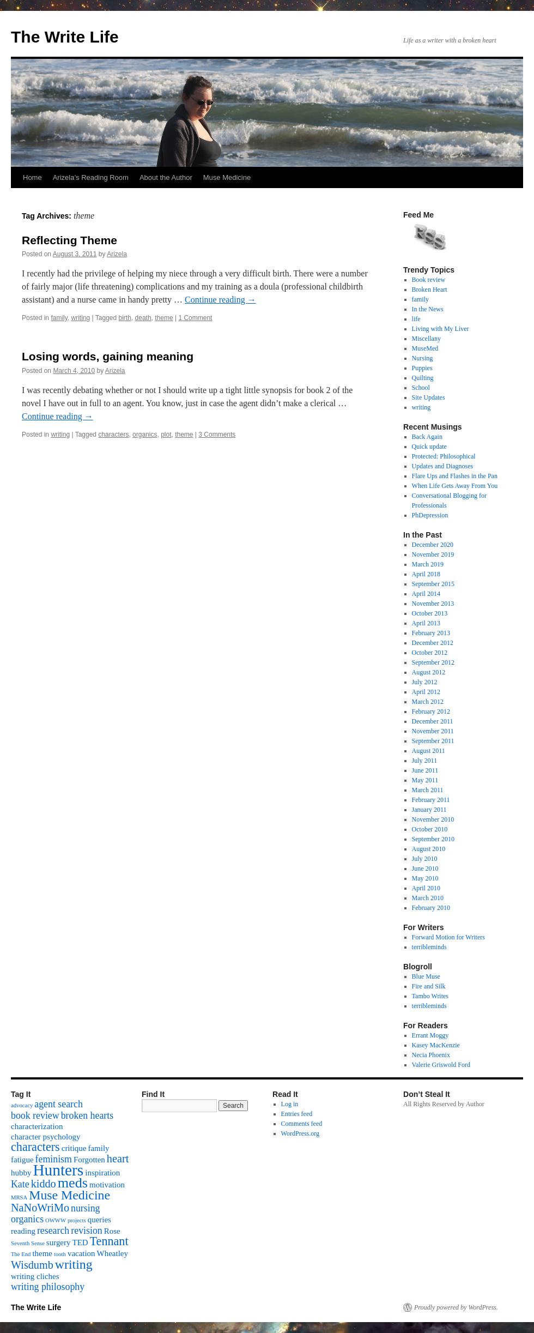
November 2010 (433, 819)
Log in (290, 1104)
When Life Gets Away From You (455, 486)
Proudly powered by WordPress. (456, 1307)
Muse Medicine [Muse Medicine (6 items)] (69, 1195)
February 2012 (431, 711)
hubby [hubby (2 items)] (21, 1172)
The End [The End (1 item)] (21, 1254)
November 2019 (433, 554)
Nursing (422, 358)
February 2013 (431, 633)
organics (144, 434)
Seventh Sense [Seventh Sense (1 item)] (28, 1243)
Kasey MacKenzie (436, 1045)
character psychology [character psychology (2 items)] (46, 1136)
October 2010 (430, 829)
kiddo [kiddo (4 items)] (43, 1184)
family (59, 318)
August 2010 (429, 849)
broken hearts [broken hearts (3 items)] (87, 1115)
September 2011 (433, 741)
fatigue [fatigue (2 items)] (22, 1159)
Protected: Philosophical (444, 456)
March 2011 (428, 790)
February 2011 (431, 800)
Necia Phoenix (431, 1055)
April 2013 (426, 623)
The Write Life (65, 37)
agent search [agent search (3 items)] (58, 1104)
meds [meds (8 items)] (73, 1183)
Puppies (422, 368)
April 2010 (426, 888)
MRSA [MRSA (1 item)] (19, 1198)
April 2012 (426, 692)
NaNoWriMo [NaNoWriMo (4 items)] (40, 1208)
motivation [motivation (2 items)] (107, 1184)
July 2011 (425, 760)
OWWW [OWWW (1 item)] (55, 1220)
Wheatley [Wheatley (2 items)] (112, 1253)
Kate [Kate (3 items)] (20, 1184)
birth (125, 318)
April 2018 (426, 574)
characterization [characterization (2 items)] (37, 1126)
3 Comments (216, 434)
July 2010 (425, 858)
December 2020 (432, 544)
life (416, 319)
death (143, 318)
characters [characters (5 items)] (35, 1147)
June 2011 (425, 770)
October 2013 (430, 613)
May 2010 (425, 878)
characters (113, 434)
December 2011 (432, 721)
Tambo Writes (430, 996)
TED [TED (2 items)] (80, 1242)
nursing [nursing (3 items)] (85, 1208)
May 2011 (425, 780)
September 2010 (433, 839)
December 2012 (432, 643)
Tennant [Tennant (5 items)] (109, 1241)
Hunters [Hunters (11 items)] (58, 1170)
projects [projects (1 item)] (77, 1220)
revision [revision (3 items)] (86, 1230)
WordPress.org (300, 1133)
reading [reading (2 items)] (23, 1231)
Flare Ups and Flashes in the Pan (454, 476)
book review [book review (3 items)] (35, 1115)
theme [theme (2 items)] (42, 1253)
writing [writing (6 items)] (74, 1264)
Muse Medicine (227, 177)
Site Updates (428, 397)
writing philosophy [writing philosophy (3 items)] (47, 1286)
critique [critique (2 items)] (74, 1148)
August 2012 (429, 672)
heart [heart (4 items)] (118, 1159)
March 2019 (428, 564)
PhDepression (430, 515)
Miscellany (426, 338)
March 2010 (428, 898)
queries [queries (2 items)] (99, 1219)
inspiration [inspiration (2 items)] (102, 1172)
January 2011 (429, 809)
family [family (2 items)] (98, 1148)
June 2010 (425, 868)
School (421, 387)
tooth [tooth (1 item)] (60, 1254)
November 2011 (433, 731)
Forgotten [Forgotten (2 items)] (89, 1159)
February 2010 (431, 908)
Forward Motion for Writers (448, 937)
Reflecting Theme (69, 240)
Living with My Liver (440, 329)
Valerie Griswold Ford (441, 1065)
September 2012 (433, 662)
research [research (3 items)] (53, 1230)
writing (80, 318)
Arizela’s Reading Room (91, 177)
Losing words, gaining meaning (107, 356)
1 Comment (195, 318)
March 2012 (428, 701)
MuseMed (425, 348)
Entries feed (297, 1114)
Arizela (117, 254)
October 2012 (430, 652)
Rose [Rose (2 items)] (112, 1231)
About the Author (165, 177)
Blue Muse (426, 976)
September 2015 (433, 584)
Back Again (427, 437)
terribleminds (429, 947)
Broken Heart (429, 289)
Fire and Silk (429, 986)
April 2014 (426, 594)
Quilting (423, 378)
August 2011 (428, 751)
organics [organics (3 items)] (27, 1219)
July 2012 (425, 682)
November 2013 (433, 603)
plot (166, 434)
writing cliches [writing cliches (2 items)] (35, 1276)
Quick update (429, 446)
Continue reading (220, 299)
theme (164, 318)
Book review (429, 280)
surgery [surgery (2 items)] (58, 1242)
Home (32, 177)
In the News (428, 309)
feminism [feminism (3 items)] (53, 1159)
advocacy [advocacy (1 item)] (22, 1105)
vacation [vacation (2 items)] (81, 1253)
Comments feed (302, 1123)
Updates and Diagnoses (443, 466)
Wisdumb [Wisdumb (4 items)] (32, 1265)
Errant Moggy (430, 1035)
